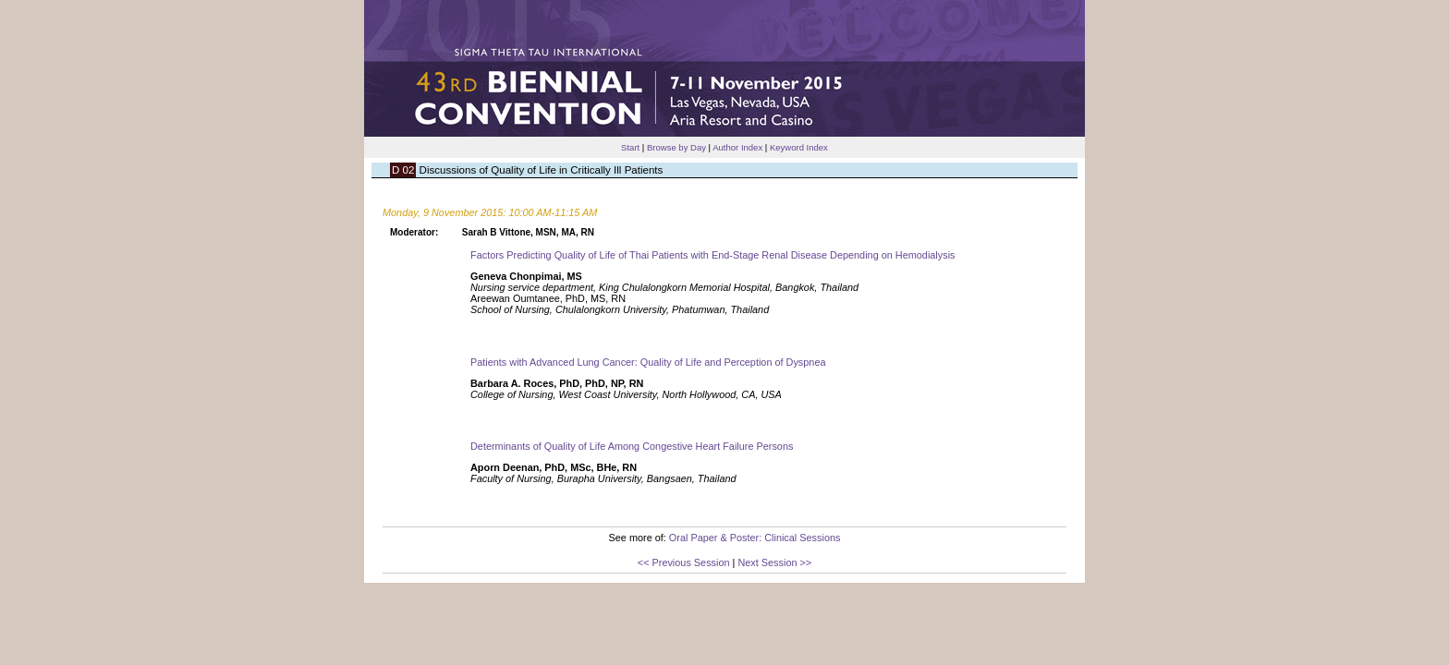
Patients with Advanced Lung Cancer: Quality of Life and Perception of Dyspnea (648, 362)
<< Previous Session (684, 562)
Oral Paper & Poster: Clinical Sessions (755, 537)
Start (630, 147)
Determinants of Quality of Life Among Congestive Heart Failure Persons (631, 446)
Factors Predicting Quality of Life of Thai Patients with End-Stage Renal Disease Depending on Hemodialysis (713, 254)
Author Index (737, 147)
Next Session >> (774, 562)
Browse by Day (676, 147)
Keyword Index (799, 147)
